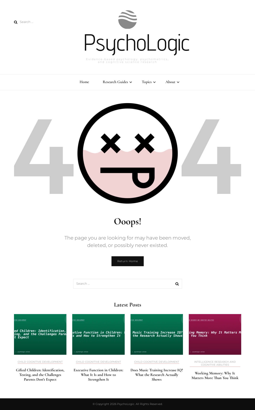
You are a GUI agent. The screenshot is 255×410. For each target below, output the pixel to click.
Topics (147, 82)
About (170, 82)
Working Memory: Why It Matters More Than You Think (214, 375)
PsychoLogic (137, 42)
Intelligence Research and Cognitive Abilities (215, 363)
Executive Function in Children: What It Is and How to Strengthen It (98, 375)
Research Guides (115, 82)
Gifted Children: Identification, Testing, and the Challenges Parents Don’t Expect (40, 375)
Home (84, 82)
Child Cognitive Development (40, 361)
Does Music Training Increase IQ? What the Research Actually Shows (157, 375)
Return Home (127, 261)
